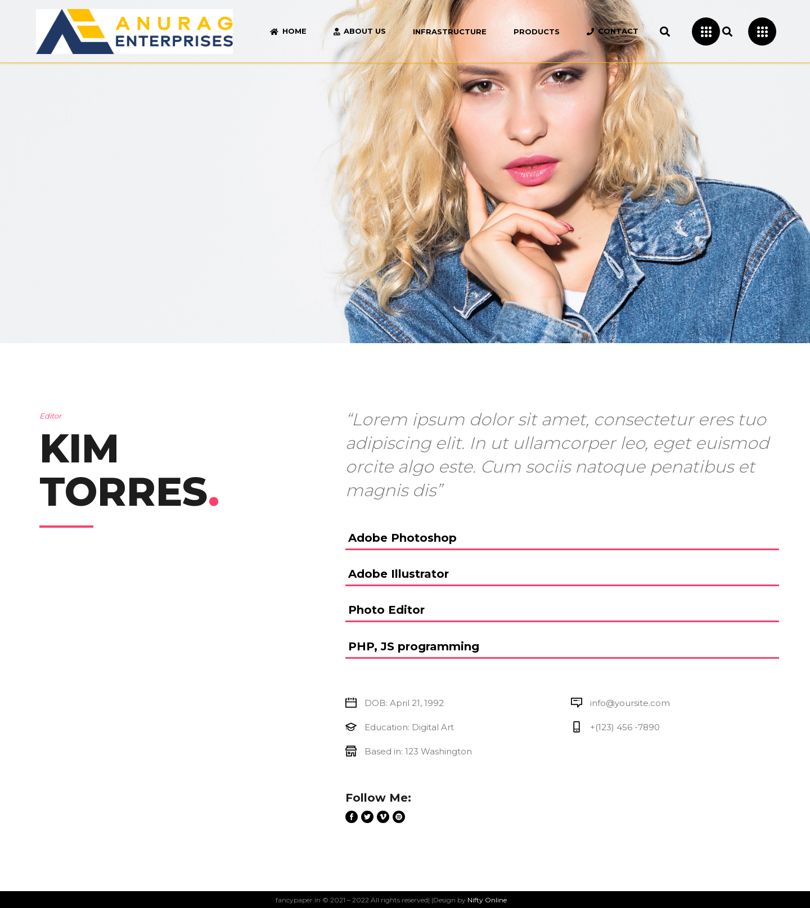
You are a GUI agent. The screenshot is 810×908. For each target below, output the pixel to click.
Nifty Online (487, 900)
